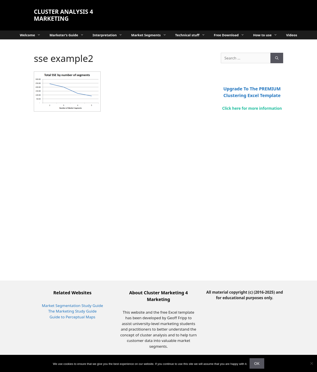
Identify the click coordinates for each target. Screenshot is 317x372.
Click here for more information (252, 108)
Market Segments (151, 34)
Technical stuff (192, 34)
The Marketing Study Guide (72, 311)
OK (257, 363)
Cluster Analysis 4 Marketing (63, 15)
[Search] (276, 58)
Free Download (231, 34)
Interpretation (110, 34)
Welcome (32, 34)
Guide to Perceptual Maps (72, 316)
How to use (267, 34)
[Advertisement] (202, 14)
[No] (311, 363)
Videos (291, 35)
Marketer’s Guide (68, 34)
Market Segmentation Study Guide (72, 305)
